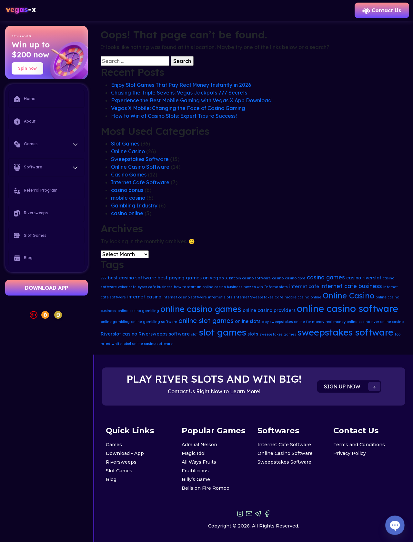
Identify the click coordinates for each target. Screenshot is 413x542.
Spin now (27, 68)
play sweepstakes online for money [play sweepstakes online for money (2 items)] (293, 321)
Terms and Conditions (359, 444)
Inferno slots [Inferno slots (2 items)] (276, 287)
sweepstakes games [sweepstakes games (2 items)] (277, 334)
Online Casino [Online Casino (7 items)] (348, 295)
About (24, 121)
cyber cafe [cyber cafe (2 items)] (127, 287)
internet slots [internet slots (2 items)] (220, 297)
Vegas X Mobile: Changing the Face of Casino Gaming (178, 108)
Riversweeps (31, 213)
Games (114, 444)
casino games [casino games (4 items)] (326, 277)
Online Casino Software (140, 167)
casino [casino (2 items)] (278, 278)
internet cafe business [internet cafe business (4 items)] (351, 285)
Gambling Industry (134, 205)
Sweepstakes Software (140, 159)
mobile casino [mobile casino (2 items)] (297, 297)
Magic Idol (194, 453)
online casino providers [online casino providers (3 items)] (269, 310)
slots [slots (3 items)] (252, 334)
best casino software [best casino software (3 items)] (132, 278)
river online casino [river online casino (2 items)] (387, 321)
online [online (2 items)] (315, 297)
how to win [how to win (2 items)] (253, 287)
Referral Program (35, 190)
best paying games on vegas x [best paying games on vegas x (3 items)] (192, 278)
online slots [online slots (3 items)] (247, 321)
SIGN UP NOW (352, 386)
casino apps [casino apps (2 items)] (295, 278)
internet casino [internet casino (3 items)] (144, 297)
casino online (127, 213)
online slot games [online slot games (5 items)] (206, 320)
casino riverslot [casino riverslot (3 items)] (363, 278)
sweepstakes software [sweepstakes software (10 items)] (345, 332)
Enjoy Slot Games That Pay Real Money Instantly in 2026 (181, 85)
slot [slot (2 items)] (194, 334)
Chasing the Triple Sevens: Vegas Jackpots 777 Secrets (179, 92)
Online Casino (128, 151)
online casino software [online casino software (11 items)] (347, 308)
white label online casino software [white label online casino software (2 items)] (142, 343)
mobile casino (128, 198)
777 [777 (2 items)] (103, 278)
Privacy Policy (349, 453)
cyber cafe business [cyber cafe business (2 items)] (155, 287)
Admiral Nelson (199, 444)
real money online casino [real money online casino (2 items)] (348, 321)
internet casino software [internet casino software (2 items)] (185, 297)
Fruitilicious (195, 471)
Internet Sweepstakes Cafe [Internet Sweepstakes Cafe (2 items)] (258, 297)
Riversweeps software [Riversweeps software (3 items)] (164, 334)
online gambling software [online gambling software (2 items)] (154, 321)
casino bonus (127, 190)
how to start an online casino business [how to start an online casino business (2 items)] (208, 287)
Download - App (125, 453)
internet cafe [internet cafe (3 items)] (304, 286)
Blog (23, 258)
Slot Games (30, 235)
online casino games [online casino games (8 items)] (200, 309)
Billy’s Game (196, 479)
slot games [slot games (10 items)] (222, 332)
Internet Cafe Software (140, 182)
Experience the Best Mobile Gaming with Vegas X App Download (191, 100)
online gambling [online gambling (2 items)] (115, 321)
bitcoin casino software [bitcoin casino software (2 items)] (250, 278)
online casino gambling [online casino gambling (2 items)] (138, 310)
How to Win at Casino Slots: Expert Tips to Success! (174, 116)
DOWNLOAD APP (46, 288)
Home (24, 99)
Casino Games (128, 174)
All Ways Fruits (199, 462)
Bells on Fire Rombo (205, 488)
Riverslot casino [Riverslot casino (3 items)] (119, 334)
